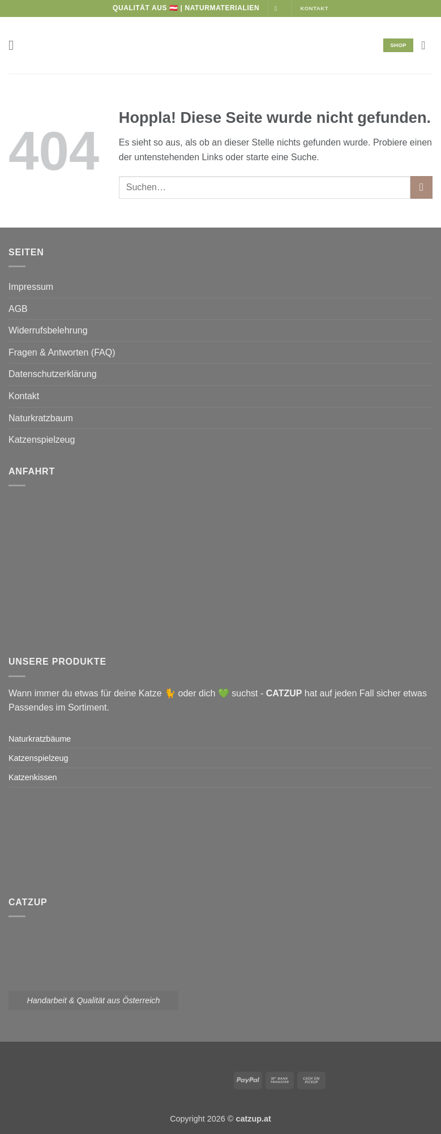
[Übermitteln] (421, 187)
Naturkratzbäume (39, 738)
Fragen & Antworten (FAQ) (61, 352)
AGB (18, 309)
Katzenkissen (32, 777)
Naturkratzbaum (40, 418)
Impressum (30, 287)
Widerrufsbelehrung (48, 330)
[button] (15, 45)
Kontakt (23, 396)
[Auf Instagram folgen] (278, 8)
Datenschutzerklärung (52, 374)
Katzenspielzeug (41, 439)
